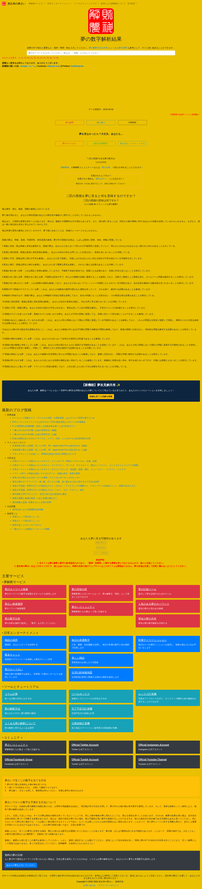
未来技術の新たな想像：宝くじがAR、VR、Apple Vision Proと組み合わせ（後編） (50, 445)
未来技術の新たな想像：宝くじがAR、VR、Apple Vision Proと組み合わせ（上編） (50, 450)
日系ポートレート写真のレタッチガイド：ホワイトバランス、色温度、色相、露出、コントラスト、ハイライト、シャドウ (69, 469)
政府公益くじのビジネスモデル (26, 525)
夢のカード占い (69, 143)
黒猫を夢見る (101, 543)
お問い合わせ (89, 885)
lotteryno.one (53, 66)
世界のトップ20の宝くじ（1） (26, 521)
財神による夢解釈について (113, 3)
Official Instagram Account (153, 744)
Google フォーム (28, 66)
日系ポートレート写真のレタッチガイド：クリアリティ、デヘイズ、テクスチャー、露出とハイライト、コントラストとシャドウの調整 (75, 465)
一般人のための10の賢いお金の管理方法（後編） (35, 430)
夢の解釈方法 (12, 708)
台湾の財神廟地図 (82, 672)
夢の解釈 (69, 122)
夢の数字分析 (12, 618)
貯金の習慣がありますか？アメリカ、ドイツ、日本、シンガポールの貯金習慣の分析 (51, 438)
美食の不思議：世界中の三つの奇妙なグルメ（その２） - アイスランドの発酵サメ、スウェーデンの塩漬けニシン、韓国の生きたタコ (74, 486)
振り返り (101, 122)
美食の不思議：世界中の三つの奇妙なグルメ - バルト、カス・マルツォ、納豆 (48, 490)
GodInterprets (77, 66)
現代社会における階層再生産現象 (27, 509)
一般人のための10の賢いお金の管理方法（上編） (35, 434)
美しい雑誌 (78, 657)
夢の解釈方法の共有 (98, 48)
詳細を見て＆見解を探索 (101, 396)
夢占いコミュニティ (83, 607)
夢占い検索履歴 (14, 603)
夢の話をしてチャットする (132, 143)
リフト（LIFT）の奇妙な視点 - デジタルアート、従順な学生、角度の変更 (46, 473)
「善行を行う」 (101, 178)
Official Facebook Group (18, 759)
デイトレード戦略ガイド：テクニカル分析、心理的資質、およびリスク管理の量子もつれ (53, 418)
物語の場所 (11, 640)
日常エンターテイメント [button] (58, 3)
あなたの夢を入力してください (20, 865)
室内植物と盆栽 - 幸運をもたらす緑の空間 (31, 502)
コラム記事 (11, 694)
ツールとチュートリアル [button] (85, 3)
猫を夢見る (101, 548)
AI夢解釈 (132, 122)
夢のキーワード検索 (16, 589)
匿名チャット (12, 654)
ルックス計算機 (147, 694)
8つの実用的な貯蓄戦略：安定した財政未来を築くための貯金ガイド (43, 426)
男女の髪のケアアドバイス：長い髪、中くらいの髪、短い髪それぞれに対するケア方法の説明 (55, 481)
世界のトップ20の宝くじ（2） (26, 516)
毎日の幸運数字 (101, 143)
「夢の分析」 (106, 167)
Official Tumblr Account (85, 759)
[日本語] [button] (131, 3)
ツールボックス (81, 694)
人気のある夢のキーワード (153, 603)
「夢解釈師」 (65, 167)
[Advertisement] (101, 88)
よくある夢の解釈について (20, 723)
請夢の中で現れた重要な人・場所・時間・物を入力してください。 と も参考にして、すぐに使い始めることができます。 (101, 48)
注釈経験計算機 (81, 723)
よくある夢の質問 (119, 48)
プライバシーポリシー (108, 885)
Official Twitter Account (85, 744)
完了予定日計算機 (82, 708)
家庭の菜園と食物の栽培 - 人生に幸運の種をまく (34, 498)
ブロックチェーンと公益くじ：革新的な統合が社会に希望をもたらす (44, 454)
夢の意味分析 (79, 589)
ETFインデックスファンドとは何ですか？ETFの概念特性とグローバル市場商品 (48, 422)
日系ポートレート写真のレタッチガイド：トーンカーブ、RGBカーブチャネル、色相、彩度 (54, 461)
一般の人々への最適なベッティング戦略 (30, 529)
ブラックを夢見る (101, 553)
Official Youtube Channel (152, 759)
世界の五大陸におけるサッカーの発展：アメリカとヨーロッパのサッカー (46, 477)
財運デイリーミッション (152, 640)
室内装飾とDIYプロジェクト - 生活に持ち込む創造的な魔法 (39, 494)
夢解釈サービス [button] (36, 3)
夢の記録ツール (147, 589)
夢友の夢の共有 (147, 618)
